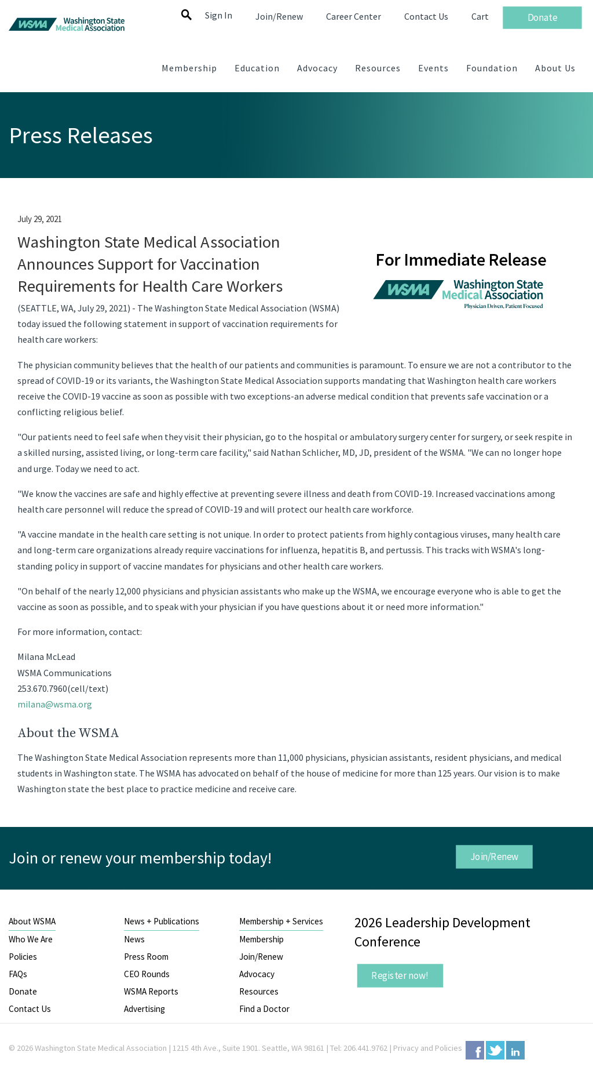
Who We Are (31, 939)
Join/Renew (494, 856)
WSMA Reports (151, 991)
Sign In (218, 15)
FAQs (18, 973)
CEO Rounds (147, 973)
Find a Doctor (264, 1008)
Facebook (475, 1050)
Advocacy (256, 973)
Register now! (401, 975)
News (134, 939)
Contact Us (30, 1008)
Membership (261, 939)
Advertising (144, 1008)
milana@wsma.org (54, 704)
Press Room (146, 956)
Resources (259, 991)
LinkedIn (515, 1050)
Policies (23, 956)
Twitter (495, 1050)
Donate (23, 991)
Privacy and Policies (427, 1048)
